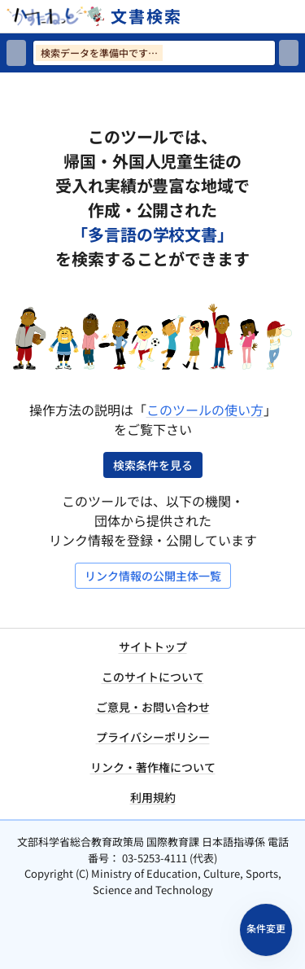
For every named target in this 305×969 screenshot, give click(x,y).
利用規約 (153, 797)
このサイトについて (153, 677)
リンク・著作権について (153, 767)
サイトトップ (153, 646)
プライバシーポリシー (153, 737)
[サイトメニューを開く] (298, 16)
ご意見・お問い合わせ (153, 707)
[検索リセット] (16, 53)
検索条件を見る (153, 465)
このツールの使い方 (205, 409)
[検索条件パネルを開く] (266, 930)
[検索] (288, 53)
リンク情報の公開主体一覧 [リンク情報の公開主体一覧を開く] (153, 576)
